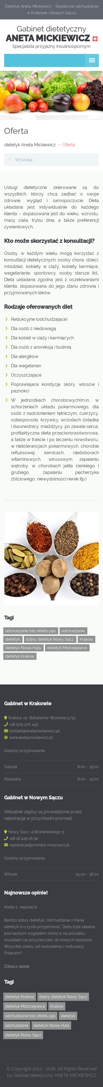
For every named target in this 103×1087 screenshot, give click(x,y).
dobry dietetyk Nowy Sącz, (50, 639)
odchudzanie (16, 1025)
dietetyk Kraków (19, 997)
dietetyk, (13, 639)
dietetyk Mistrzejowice (25, 1006)
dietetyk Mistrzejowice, (67, 648)
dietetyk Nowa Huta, (23, 648)
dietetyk (68, 1016)
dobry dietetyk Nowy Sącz (63, 997)
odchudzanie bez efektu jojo (30, 1016)
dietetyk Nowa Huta (51, 1025)
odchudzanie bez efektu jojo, (30, 631)
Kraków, (86, 639)
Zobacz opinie (16, 966)
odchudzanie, (73, 631)
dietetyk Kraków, (20, 656)
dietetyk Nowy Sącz (23, 1035)
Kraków (56, 1006)
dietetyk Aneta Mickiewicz (30, 144)
